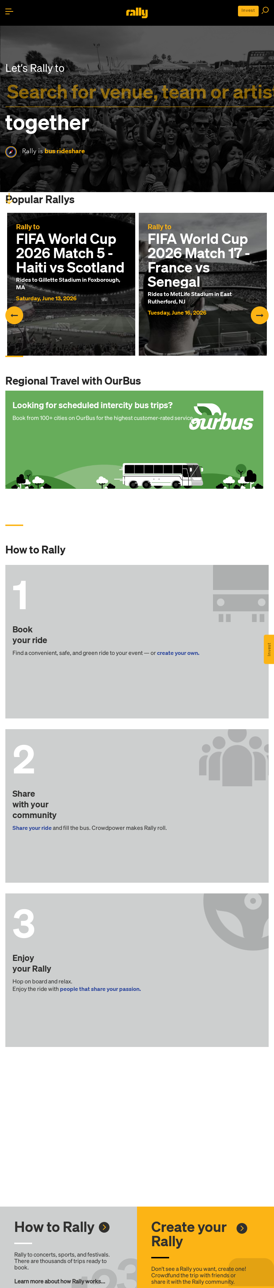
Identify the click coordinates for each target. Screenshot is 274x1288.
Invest (248, 10)
